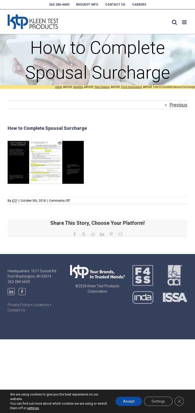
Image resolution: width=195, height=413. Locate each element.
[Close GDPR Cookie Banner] (179, 401)
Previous (178, 104)
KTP (14, 200)
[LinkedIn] (11, 291)
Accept (128, 401)
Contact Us (16, 310)
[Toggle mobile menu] (184, 22)
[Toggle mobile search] (174, 22)
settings (33, 408)
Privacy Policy (19, 305)
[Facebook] (22, 291)
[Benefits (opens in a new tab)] (78, 87)
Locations (41, 305)
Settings (158, 401)
